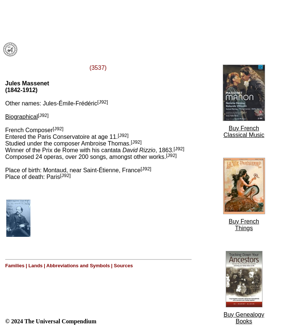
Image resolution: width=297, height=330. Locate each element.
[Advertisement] (96, 19)
